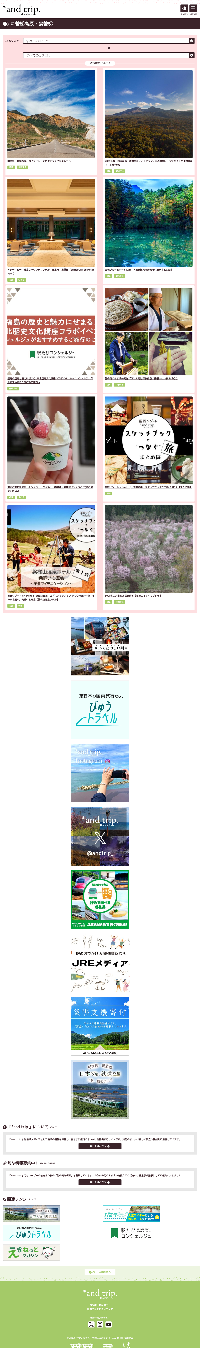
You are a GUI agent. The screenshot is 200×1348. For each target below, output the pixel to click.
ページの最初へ (100, 1272)
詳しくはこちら (100, 1146)
